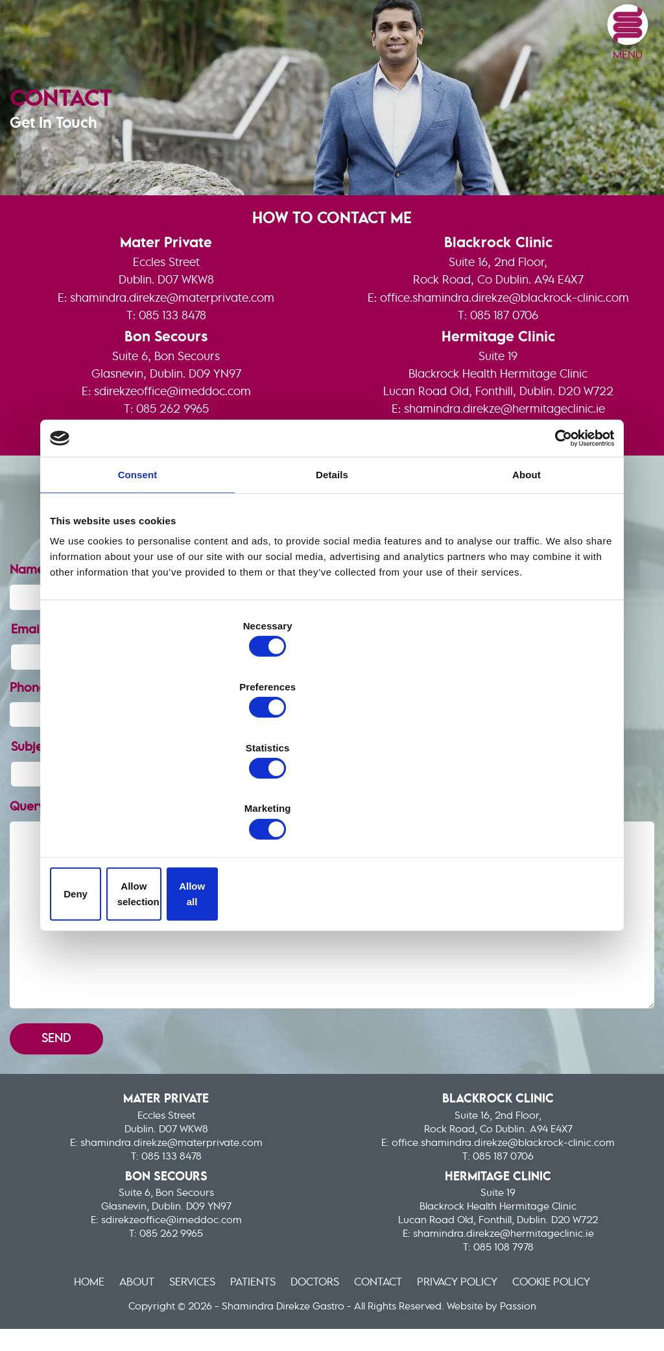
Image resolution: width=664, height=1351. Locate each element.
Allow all (521, 803)
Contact (388, 1300)
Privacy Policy (476, 1300)
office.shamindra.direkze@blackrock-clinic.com (504, 344)
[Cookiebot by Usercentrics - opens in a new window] (557, 538)
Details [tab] (332, 575)
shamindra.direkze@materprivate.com (172, 344)
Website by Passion (491, 1324)
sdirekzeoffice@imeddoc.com (172, 440)
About (113, 1300)
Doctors (316, 1300)
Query (36, 785)
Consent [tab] (138, 575)
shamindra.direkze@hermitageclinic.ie (504, 457)
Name (35, 647)
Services (177, 1300)
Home (58, 1300)
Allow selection (331, 803)
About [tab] (526, 575)
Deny (142, 803)
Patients (246, 1300)
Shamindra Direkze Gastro (156, 31)
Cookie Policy (580, 1300)
